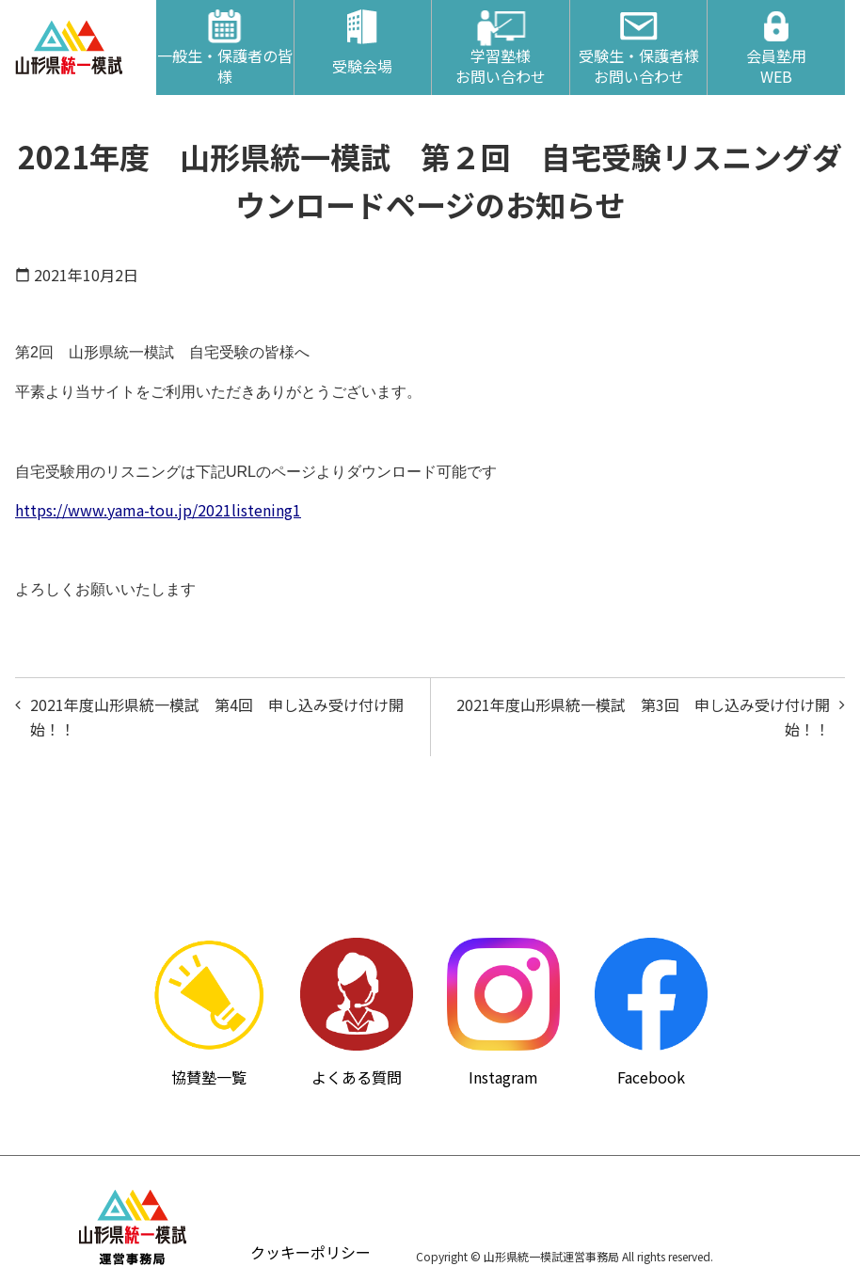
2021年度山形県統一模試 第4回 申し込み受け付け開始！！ (217, 716)
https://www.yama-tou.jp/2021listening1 (158, 510)
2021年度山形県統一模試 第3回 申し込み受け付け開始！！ (643, 716)
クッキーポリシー (310, 1252)
